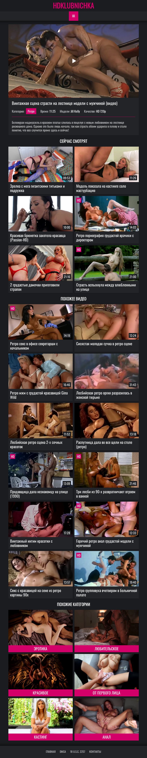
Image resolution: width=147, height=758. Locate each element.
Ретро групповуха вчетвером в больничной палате (106, 592)
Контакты (95, 751)
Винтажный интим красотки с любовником (31, 543)
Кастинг (40, 737)
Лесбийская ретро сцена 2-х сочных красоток (36, 444)
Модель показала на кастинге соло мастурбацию (101, 188)
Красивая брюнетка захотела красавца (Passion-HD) (37, 237)
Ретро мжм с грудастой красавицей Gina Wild (39, 395)
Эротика (40, 648)
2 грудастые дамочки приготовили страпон (34, 287)
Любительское (107, 648)
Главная (51, 751)
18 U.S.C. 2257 (77, 751)
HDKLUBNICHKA (73, 5)
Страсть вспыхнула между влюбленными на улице (106, 287)
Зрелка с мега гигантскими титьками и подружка (37, 188)
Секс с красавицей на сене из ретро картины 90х (35, 592)
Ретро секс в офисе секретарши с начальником (34, 346)
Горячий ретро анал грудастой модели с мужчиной (105, 543)
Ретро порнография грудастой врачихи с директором (105, 237)
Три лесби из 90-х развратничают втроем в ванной (105, 494)
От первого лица (106, 693)
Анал (107, 737)
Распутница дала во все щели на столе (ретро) (104, 444)
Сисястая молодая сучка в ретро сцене (104, 343)
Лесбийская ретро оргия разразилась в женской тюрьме (104, 395)
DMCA (63, 751)
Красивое (40, 693)
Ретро (31, 111)
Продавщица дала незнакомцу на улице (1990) (39, 494)
